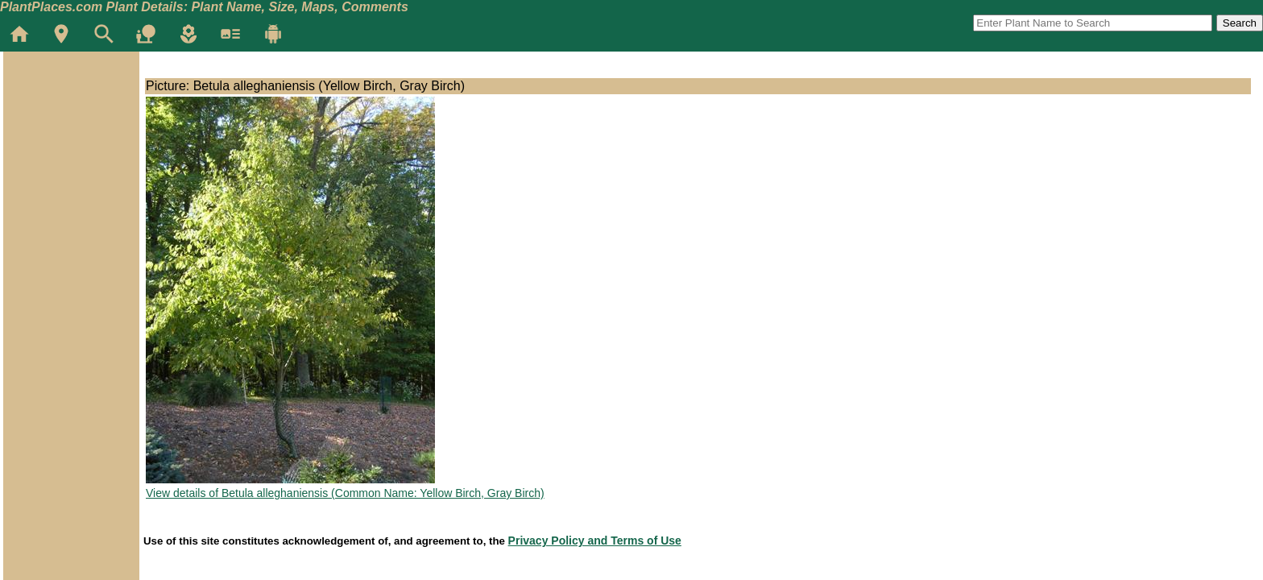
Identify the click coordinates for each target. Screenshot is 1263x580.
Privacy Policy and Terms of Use (594, 540)
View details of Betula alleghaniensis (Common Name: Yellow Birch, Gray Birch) (345, 493)
